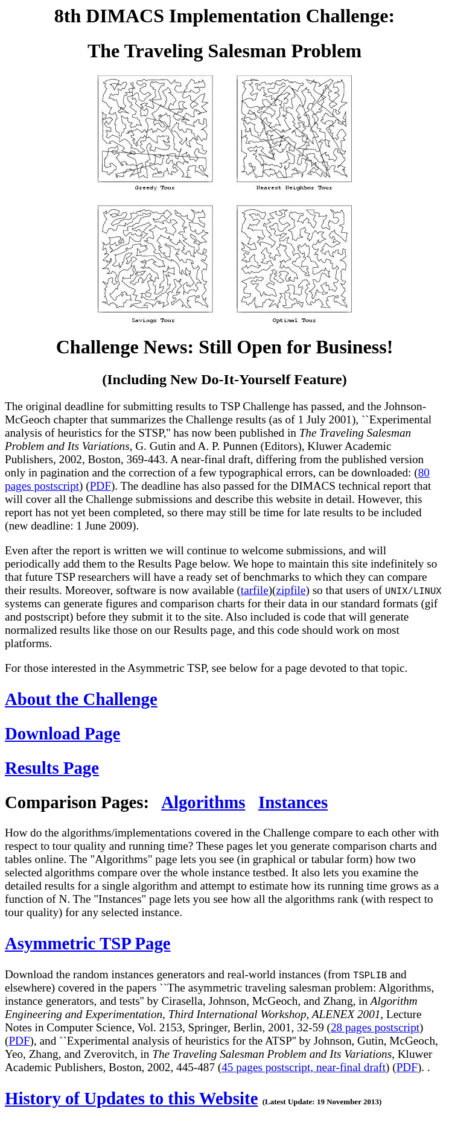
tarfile (255, 590)
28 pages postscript (375, 1027)
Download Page (62, 733)
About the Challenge (81, 699)
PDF (100, 485)
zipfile (290, 590)
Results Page (52, 767)
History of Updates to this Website (131, 1098)
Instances (293, 802)
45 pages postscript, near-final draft (303, 1067)
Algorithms (203, 802)
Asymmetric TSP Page (88, 943)
